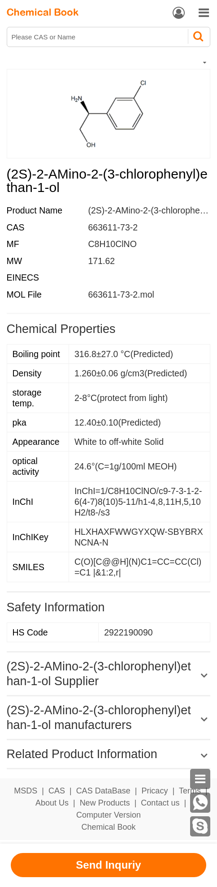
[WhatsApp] (200, 803)
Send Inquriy (108, 865)
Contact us (160, 802)
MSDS (25, 790)
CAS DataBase (103, 790)
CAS (56, 790)
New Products (105, 802)
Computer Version (108, 814)
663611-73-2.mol (121, 294)
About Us (52, 802)
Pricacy (154, 790)
